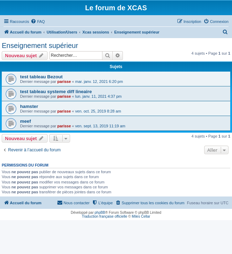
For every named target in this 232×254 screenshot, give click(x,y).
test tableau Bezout (41, 76)
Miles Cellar (141, 216)
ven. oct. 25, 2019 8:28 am (98, 111)
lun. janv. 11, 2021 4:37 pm (98, 96)
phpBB (100, 212)
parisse (64, 81)
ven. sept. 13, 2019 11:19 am (100, 126)
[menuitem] (38, 21)
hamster (29, 106)
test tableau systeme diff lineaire (56, 91)
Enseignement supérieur (40, 45)
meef (25, 121)
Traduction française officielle (104, 216)
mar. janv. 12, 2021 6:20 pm (99, 81)
